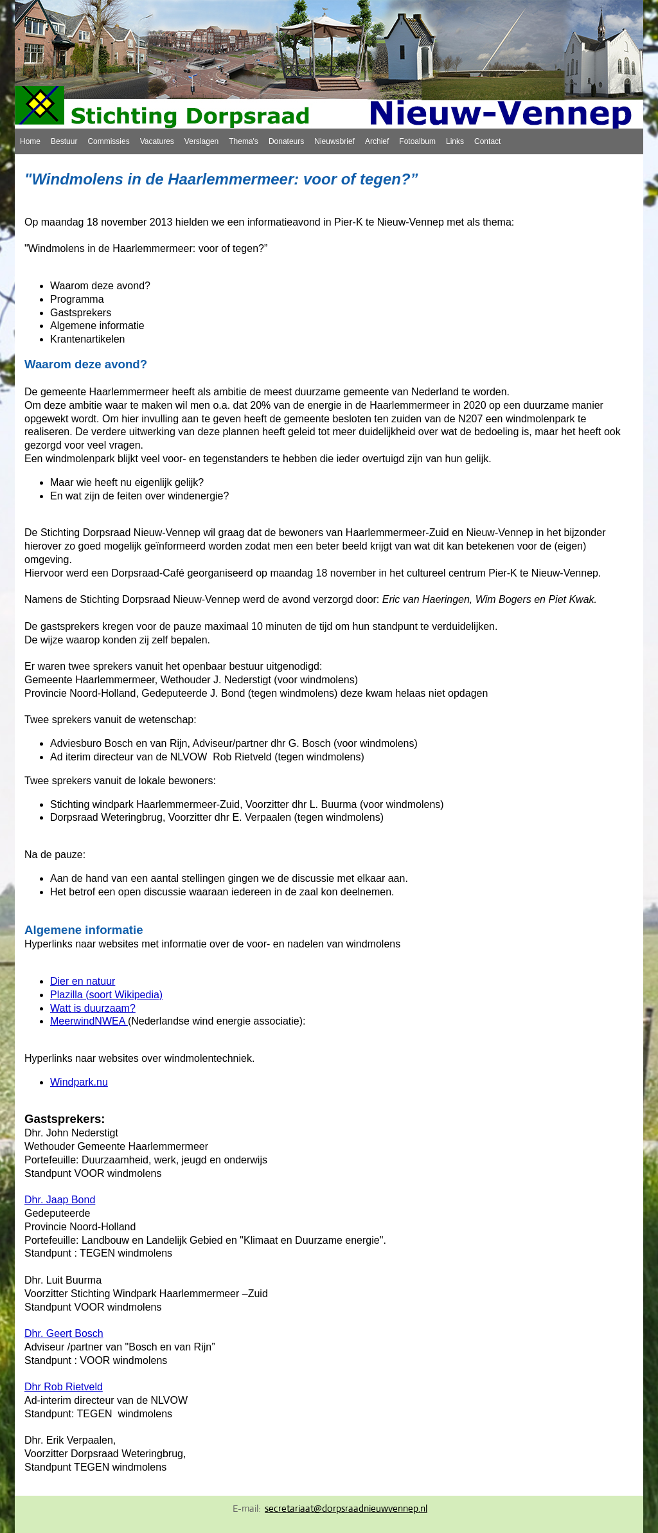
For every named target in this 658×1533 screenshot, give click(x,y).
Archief (377, 141)
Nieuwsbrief (334, 141)
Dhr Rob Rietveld (63, 1386)
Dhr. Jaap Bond (59, 1199)
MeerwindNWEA (89, 1021)
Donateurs (286, 141)
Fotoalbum (417, 141)
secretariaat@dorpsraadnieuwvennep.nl (346, 1508)
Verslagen (201, 141)
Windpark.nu (79, 1082)
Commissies (108, 141)
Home (30, 141)
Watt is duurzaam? (93, 1008)
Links (455, 141)
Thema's (243, 141)
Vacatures (157, 141)
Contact (487, 141)
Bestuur (64, 141)
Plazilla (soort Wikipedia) (106, 994)
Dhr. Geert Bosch (63, 1333)
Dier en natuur (82, 981)
